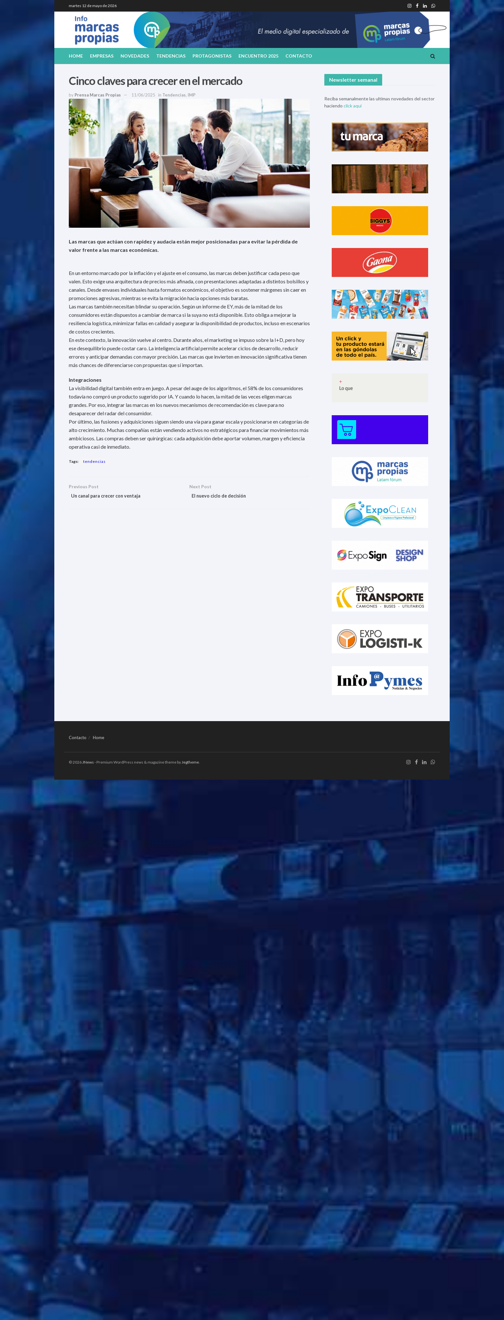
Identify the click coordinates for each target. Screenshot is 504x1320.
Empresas (101, 56)
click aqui (353, 105)
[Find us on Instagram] (408, 762)
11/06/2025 (143, 94)
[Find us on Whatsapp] (433, 762)
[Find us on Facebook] (416, 762)
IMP (191, 94)
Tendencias (170, 56)
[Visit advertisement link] (379, 137)
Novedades (135, 56)
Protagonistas (212, 56)
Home (76, 56)
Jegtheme (190, 762)
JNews (88, 762)
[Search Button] (432, 56)
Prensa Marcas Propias (98, 94)
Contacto (298, 56)
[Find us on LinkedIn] (424, 762)
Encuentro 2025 (258, 56)
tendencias (94, 461)
